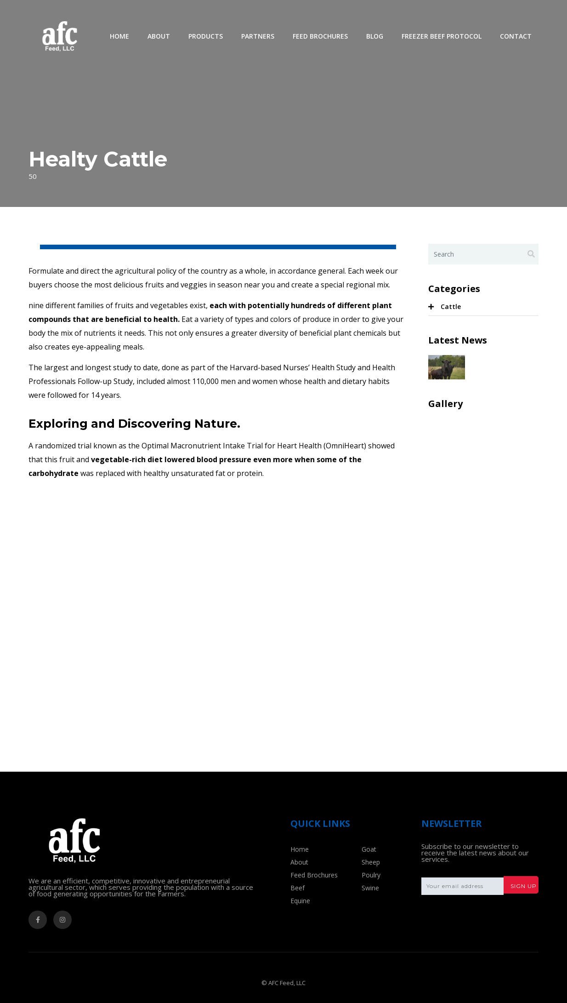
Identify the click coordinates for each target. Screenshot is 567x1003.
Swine (370, 887)
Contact (516, 36)
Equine (300, 900)
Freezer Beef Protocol (442, 36)
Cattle (451, 306)
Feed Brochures (320, 36)
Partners (257, 36)
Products (205, 36)
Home (119, 36)
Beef (297, 887)
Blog (374, 36)
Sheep (371, 862)
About (158, 36)
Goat (369, 849)
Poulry (371, 875)
